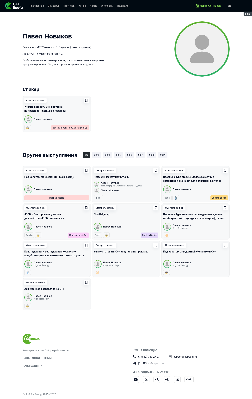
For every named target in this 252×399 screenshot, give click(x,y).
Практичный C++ (78, 235)
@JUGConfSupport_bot (151, 363)
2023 (129, 155)
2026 (96, 155)
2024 (118, 155)
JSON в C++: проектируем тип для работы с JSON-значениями (44, 216)
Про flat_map (101, 214)
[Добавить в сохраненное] (86, 100)
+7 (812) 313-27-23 (149, 356)
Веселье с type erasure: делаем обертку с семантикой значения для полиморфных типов (192, 178)
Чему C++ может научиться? (111, 176)
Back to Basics (149, 235)
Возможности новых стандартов (70, 127)
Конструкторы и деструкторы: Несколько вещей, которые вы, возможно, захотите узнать (54, 253)
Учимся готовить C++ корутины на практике (121, 251)
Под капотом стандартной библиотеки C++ (189, 251)
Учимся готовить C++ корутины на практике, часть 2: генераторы (45, 108)
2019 (163, 155)
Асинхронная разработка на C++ (44, 288)
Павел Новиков (43, 119)
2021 (140, 155)
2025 (107, 155)
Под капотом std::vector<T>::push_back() (49, 176)
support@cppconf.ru (185, 356)
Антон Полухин (110, 183)
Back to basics (56, 197)
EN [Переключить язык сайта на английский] (229, 5)
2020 (151, 155)
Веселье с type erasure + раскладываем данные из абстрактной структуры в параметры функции (193, 216)
